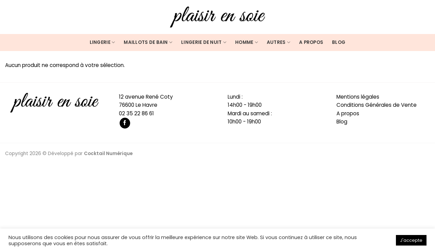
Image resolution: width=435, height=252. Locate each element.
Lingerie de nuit (203, 42)
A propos (311, 42)
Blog (338, 42)
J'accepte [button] (411, 240)
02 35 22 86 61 (136, 113)
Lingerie (102, 42)
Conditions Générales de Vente (376, 104)
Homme (246, 42)
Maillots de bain (148, 42)
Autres (278, 42)
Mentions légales (357, 96)
